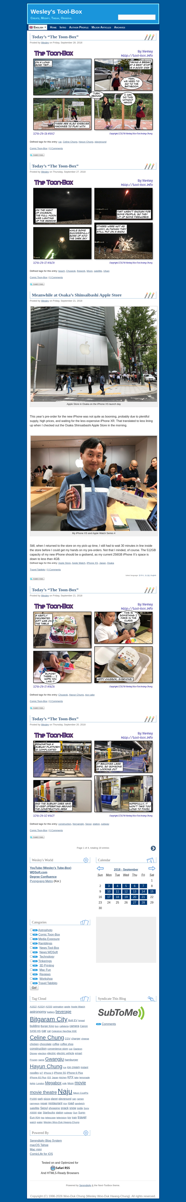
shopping (54, 1108)
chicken (34, 1044)
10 (109, 891)
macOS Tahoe (39, 1145)
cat (49, 1031)
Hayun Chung (86, 141)
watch (33, 1122)
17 (109, 897)
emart (78, 1053)
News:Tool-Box (49, 947)
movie (80, 1082)
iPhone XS (92, 563)
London (40, 1083)
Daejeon (77, 1048)
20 (134, 897)
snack (65, 1108)
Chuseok (71, 271)
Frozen (34, 1059)
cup (71, 1048)
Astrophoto (45, 930)
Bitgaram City (49, 1019)
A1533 (49, 1006)
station (96, 824)
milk (64, 1083)
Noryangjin (78, 824)
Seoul (88, 824)
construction (64, 824)
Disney (33, 1053)
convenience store (57, 1048)
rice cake (90, 694)
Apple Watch (78, 563)
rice (65, 1103)
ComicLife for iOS (41, 1153)
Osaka (110, 563)
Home (53, 27)
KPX (70, 1077)
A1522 (33, 1006)
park (40, 1098)
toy (69, 1117)
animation (58, 1006)
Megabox (53, 1083)
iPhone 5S (60, 1072)
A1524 (41, 1006)
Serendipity (85, 1185)
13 (134, 891)
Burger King (47, 1026)
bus (57, 1026)
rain (74, 1098)
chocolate (46, 1044)
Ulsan (106, 271)
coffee (55, 1044)
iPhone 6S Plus (38, 1077)
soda (80, 1108)
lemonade (84, 1077)
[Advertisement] (126, 940)
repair (44, 1103)
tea (42, 1117)
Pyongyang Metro (41, 881)
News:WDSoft (48, 952)
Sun (75, 1112)
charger (75, 1038)
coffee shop (66, 1044)
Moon (90, 271)
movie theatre (43, 1092)
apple (67, 1006)
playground (100, 141)
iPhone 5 (48, 1073)
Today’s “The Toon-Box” (55, 36)
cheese (85, 1038)
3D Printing (46, 965)
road (71, 1103)
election (42, 1053)
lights (32, 1083)
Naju (65, 1091)
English (153, 575)
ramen (80, 1098)
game (41, 1059)
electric (51, 1053)
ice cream (73, 1067)
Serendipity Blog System (46, 1140)
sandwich (80, 1103)
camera (74, 1026)
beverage (63, 1011)
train (74, 1117)
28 (143, 902)
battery (51, 1012)
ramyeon (35, 1103)
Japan (102, 563)
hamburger (71, 1059)
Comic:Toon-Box (38, 148)
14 (143, 891)
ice (64, 1067)
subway (105, 824)
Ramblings (45, 943)
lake (76, 1077)
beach (61, 271)
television (61, 1117)
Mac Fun (45, 969)
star (39, 1112)
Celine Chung (70, 141)
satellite (98, 271)
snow (72, 1108)
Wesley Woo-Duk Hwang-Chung (61, 1122)
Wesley (45, 42)
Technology (46, 956)
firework (81, 271)
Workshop (46, 978)
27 (134, 902)
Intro (63, 27)
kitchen (63, 1077)
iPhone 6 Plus (75, 1072)
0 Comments (56, 148)
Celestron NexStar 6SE (64, 1031)
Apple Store (64, 563)
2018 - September (126, 869)
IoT (41, 1073)
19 (126, 897)
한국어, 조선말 (144, 575)
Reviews (44, 974)
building (35, 1026)
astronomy (38, 1012)
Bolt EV (72, 1020)
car (60, 141)
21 (143, 897)
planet (54, 1098)
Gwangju (54, 1059)
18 (117, 897)
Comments (109, 1024)
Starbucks (49, 1112)
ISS (49, 1077)
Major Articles (102, 27)
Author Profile (79, 27)
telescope (50, 1117)
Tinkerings (45, 961)
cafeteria (64, 1026)
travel (82, 1117)
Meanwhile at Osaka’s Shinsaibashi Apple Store (77, 295)
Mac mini (36, 1149)
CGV (68, 1038)
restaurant (55, 1103)
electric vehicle (65, 1053)
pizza (47, 1098)
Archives (120, 27)
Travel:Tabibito (37, 569)
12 (126, 891)
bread (81, 1020)
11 (117, 891)
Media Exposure (49, 939)
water (40, 1122)
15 (152, 891)
